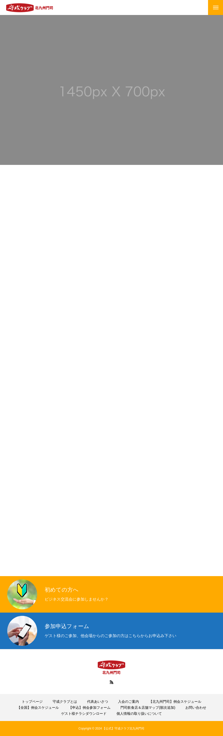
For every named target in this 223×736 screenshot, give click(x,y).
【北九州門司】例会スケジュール (175, 702)
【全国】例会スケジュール (38, 708)
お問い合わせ (195, 708)
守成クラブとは (65, 702)
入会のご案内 (128, 702)
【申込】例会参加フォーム (90, 708)
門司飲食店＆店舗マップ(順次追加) (147, 708)
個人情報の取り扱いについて (139, 714)
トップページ (32, 702)
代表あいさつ (97, 702)
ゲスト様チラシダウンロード (84, 714)
